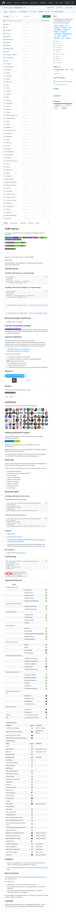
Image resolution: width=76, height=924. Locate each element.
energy (69, 27)
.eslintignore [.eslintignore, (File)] (9, 70)
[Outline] (48, 223)
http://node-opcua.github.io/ (61, 22)
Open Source (34, 2)
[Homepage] (3, 2)
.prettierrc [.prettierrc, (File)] (8, 106)
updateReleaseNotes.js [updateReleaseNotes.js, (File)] (11, 215)
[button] (46, 277)
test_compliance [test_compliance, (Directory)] (9, 57)
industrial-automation (67, 33)
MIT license (57, 43)
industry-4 (68, 38)
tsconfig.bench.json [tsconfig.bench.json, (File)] (10, 197)
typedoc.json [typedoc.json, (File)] (9, 212)
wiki (35, 864)
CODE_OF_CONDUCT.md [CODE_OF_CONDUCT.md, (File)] (11, 115)
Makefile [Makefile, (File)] (8, 124)
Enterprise (43, 2)
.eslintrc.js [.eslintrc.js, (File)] (8, 73)
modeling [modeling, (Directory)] (8, 42)
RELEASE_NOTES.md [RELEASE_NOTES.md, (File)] (10, 130)
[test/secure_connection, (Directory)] (11, 54)
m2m (66, 25)
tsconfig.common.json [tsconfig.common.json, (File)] (11, 200)
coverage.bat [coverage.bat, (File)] (9, 148)
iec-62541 (64, 36)
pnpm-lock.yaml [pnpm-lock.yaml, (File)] (9, 179)
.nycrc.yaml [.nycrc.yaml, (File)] (8, 100)
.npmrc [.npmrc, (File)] (7, 97)
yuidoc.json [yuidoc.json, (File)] (8, 218)
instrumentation (57, 29)
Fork (59, 7)
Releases (57, 67)
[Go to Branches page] (13, 16)
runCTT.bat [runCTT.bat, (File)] (8, 188)
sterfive (13, 454)
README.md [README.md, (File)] (9, 127)
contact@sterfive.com (32, 456)
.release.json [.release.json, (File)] (9, 109)
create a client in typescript (14, 537)
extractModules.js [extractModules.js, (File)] (10, 151)
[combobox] (33, 16)
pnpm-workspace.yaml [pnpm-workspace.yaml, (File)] (11, 182)
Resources (25, 2)
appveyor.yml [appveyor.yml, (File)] (9, 136)
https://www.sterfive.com (12, 906)
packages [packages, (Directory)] (8, 45)
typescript (64, 27)
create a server (11, 534)
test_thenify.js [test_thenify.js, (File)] (9, 191)
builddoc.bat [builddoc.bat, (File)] (9, 142)
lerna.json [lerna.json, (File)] (8, 167)
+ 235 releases (56, 73)
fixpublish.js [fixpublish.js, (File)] (8, 157)
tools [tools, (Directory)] (7, 60)
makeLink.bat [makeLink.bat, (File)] (9, 170)
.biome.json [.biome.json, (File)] (8, 63)
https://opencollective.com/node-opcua (18, 351)
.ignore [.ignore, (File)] (7, 85)
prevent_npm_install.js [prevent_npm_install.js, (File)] (11, 185)
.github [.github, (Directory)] (7, 24)
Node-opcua (8, 257)
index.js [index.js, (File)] (7, 164)
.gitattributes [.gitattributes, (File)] (9, 76)
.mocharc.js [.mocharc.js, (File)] (8, 91)
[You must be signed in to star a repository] (68, 8)
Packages (56, 88)
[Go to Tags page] (16, 16)
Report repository (57, 62)
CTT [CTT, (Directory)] (6, 27)
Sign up (67, 2)
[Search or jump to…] (57, 3)
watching (57, 58)
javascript (61, 25)
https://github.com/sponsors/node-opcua (18, 349)
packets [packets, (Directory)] (7, 51)
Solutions (17, 2)
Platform (10, 2)
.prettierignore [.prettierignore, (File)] (9, 103)
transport (56, 31)
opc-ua (59, 36)
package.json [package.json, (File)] (9, 176)
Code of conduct (58, 45)
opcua (62, 38)
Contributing (57, 47)
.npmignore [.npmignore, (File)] (8, 94)
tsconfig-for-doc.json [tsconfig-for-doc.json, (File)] (11, 194)
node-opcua (8, 8)
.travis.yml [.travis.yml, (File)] (8, 112)
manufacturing (57, 33)
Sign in (61, 2)
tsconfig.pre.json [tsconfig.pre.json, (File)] (10, 206)
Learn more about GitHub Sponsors (60, 84)
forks (56, 60)
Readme (56, 41)
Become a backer (26, 390)
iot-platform (65, 29)
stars (56, 56)
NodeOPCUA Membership (37, 895)
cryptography (57, 27)
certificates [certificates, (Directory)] (8, 30)
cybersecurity (63, 31)
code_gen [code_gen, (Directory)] (8, 33)
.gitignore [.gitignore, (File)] (8, 79)
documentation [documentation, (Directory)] (9, 39)
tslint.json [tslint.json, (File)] (8, 209)
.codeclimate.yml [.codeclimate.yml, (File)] (10, 66)
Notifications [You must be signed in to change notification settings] (49, 7)
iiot (55, 36)
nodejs (55, 25)
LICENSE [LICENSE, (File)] (8, 121)
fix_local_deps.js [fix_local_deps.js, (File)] (9, 154)
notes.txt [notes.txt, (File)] (8, 173)
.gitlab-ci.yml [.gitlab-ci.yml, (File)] (9, 82)
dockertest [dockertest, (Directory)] (8, 36)
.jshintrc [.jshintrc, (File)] (7, 88)
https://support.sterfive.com (37, 546)
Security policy (57, 49)
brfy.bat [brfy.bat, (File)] (7, 139)
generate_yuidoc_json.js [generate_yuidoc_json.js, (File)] (11, 161)
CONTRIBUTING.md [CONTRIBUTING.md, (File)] (10, 118)
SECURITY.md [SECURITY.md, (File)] (9, 133)
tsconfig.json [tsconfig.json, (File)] (9, 203)
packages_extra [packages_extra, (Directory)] (9, 48)
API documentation (20, 553)
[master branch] (6, 16)
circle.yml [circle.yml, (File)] (8, 145)
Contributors (57, 96)
